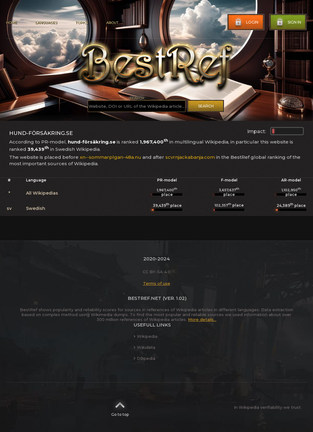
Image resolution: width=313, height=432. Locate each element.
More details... (202, 319)
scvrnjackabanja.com (190, 157)
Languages (46, 22)
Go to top (120, 407)
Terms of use (156, 283)
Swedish (35, 208)
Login (246, 22)
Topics (81, 22)
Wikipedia (145, 336)
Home (11, 22)
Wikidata (144, 347)
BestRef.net (144, 298)
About (112, 22)
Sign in (288, 22)
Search (206, 106)
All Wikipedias (42, 193)
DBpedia (144, 358)
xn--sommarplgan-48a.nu (110, 157)
